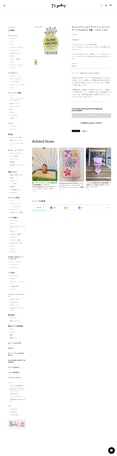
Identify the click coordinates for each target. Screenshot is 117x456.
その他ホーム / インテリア (17, 166)
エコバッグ (13, 129)
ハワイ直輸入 (13, 218)
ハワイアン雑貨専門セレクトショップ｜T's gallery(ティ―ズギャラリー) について (17, 388)
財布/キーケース (15, 103)
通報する (85, 131)
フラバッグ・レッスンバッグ (17, 282)
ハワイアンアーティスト (16, 295)
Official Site (14, 415)
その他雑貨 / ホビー (16, 189)
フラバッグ (13, 126)
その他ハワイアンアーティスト (17, 309)
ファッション (13, 35)
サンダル (12, 56)
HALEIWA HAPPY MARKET (16, 361)
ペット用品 (13, 183)
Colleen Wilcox (15, 299)
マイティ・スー (14, 305)
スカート (12, 62)
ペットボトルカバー (16, 206)
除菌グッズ (13, 338)
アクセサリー (13, 73)
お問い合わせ (14, 393)
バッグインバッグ (15, 203)
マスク (12, 329)
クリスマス (13, 318)
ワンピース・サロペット (17, 47)
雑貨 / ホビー (13, 172)
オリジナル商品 (14, 198)
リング (12, 87)
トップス (12, 68)
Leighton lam (14, 302)
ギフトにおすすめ (14, 343)
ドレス (12, 44)
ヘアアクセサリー (15, 82)
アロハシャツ (14, 38)
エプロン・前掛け (15, 59)
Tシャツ (12, 41)
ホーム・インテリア (15, 150)
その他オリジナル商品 (16, 212)
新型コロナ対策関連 (15, 326)
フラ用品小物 (14, 286)
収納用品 (12, 162)
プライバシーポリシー (16, 396)
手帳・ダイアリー (15, 321)
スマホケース (14, 181)
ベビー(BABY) (13, 372)
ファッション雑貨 (14, 93)
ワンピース (13, 252)
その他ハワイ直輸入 (16, 234)
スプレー (12, 332)
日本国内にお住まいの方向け (91, 123)
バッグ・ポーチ (14, 264)
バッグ (12, 96)
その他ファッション (16, 53)
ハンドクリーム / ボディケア (17, 144)
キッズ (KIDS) (13, 367)
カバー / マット (14, 159)
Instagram (13, 409)
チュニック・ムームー (16, 65)
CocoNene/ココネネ (16, 243)
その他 (12, 118)
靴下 (11, 109)
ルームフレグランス (16, 153)
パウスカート (14, 209)
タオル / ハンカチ (15, 106)
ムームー (12, 249)
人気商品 (11, 30)
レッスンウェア (14, 50)
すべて (39, 207)
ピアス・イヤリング (16, 79)
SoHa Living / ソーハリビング (16, 258)
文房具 (12, 178)
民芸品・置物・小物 (16, 175)
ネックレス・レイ (15, 76)
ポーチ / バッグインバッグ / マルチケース (17, 99)
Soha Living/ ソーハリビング (17, 227)
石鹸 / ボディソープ (16, 140)
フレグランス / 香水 (16, 137)
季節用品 (11, 315)
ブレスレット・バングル (17, 84)
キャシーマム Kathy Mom (16, 354)
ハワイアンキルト (14, 378)
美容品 (10, 134)
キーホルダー (14, 115)
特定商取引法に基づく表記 (17, 400)
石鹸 (11, 335)
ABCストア (13, 231)
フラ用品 (11, 273)
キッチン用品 (14, 156)
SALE (10, 348)
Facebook (13, 412)
